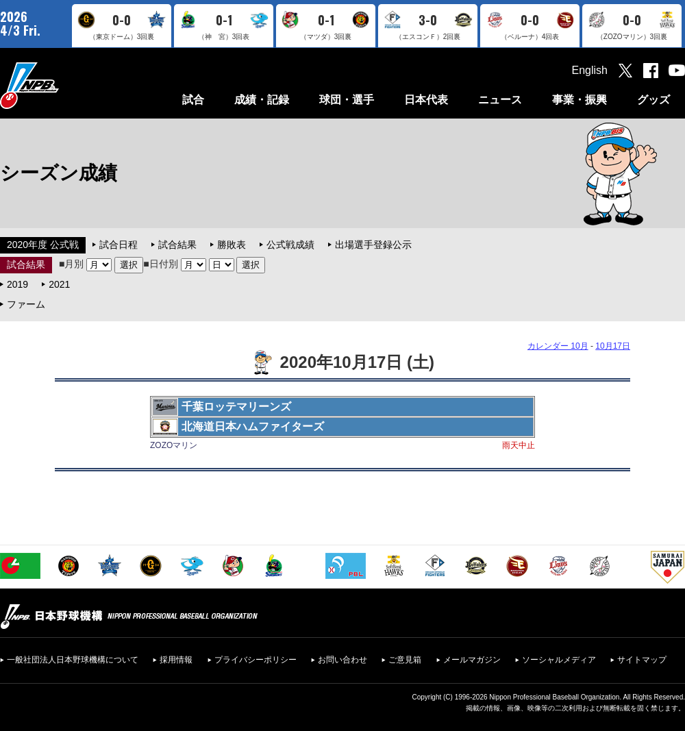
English (590, 70)
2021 (59, 284)
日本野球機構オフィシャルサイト (63, 85)
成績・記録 (261, 100)
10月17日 (612, 346)
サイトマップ (642, 660)
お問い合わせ (342, 660)
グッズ (653, 100)
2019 (17, 284)
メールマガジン (472, 660)
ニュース (500, 100)
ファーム (26, 304)
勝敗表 (231, 244)
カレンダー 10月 (557, 346)
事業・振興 (579, 100)
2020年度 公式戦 (43, 244)
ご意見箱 (404, 660)
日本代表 (426, 100)
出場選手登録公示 (373, 244)
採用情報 (176, 660)
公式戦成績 (290, 244)
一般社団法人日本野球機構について (72, 660)
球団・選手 (346, 100)
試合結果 (177, 244)
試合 (193, 100)
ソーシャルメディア (559, 660)
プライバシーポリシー (255, 660)
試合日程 (118, 244)
